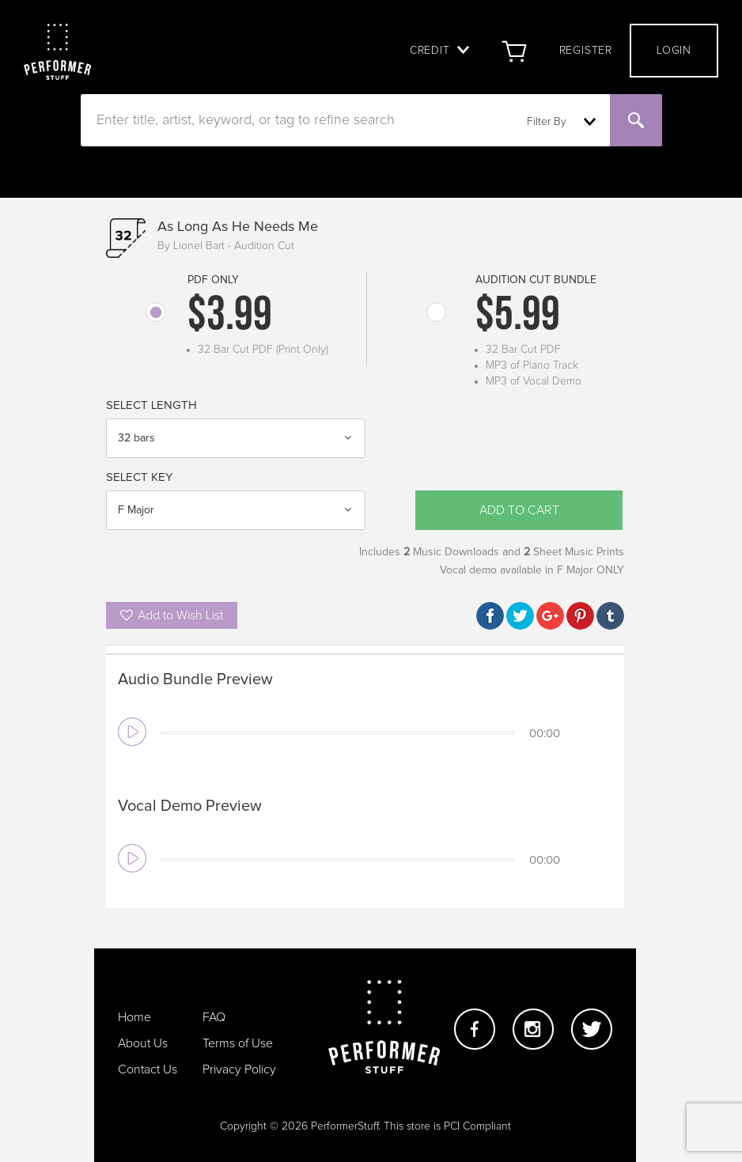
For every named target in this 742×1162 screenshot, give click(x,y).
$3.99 (229, 317)
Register (585, 50)
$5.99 (517, 317)
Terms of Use (238, 1043)
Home (134, 1017)
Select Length (151, 405)
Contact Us (147, 1069)
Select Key (139, 477)
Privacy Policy (239, 1069)
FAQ (214, 1017)
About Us (143, 1043)
